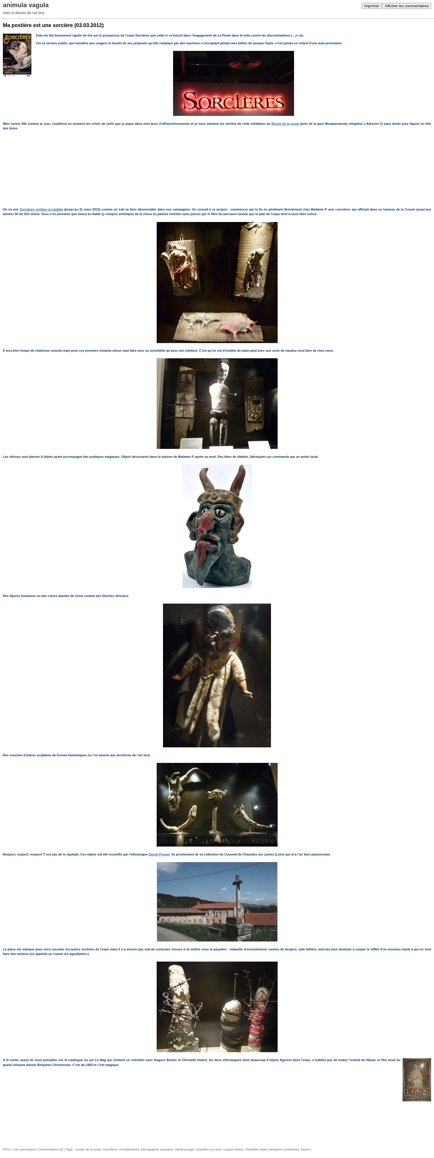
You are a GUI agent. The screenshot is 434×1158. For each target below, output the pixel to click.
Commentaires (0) (50, 1149)
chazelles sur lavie (209, 1149)
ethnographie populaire (157, 1149)
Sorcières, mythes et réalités (41, 209)
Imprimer (371, 6)
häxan (305, 1149)
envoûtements (129, 1149)
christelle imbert (256, 1149)
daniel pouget (184, 1149)
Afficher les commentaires (407, 6)
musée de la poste (88, 1149)
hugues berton (233, 1149)
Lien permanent (24, 1149)
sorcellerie (110, 1149)
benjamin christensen (284, 1149)
